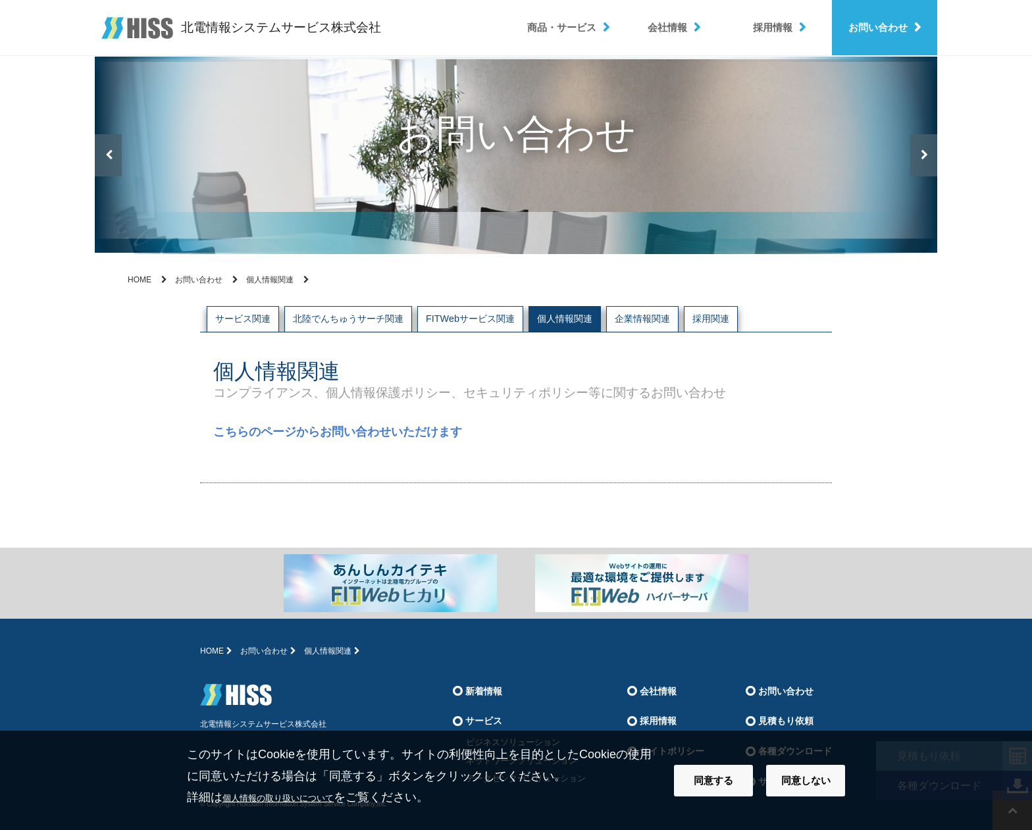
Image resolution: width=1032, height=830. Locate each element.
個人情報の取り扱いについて (299, 797)
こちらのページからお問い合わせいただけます (337, 431)
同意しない (806, 780)
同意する (713, 780)
